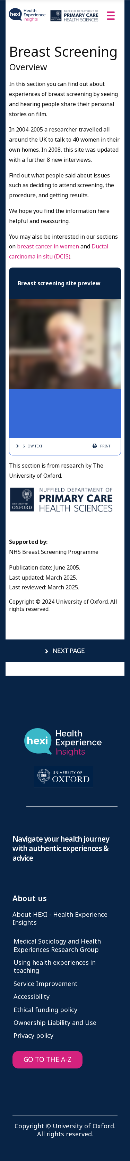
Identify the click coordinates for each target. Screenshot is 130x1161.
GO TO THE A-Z (47, 1059)
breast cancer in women (48, 246)
